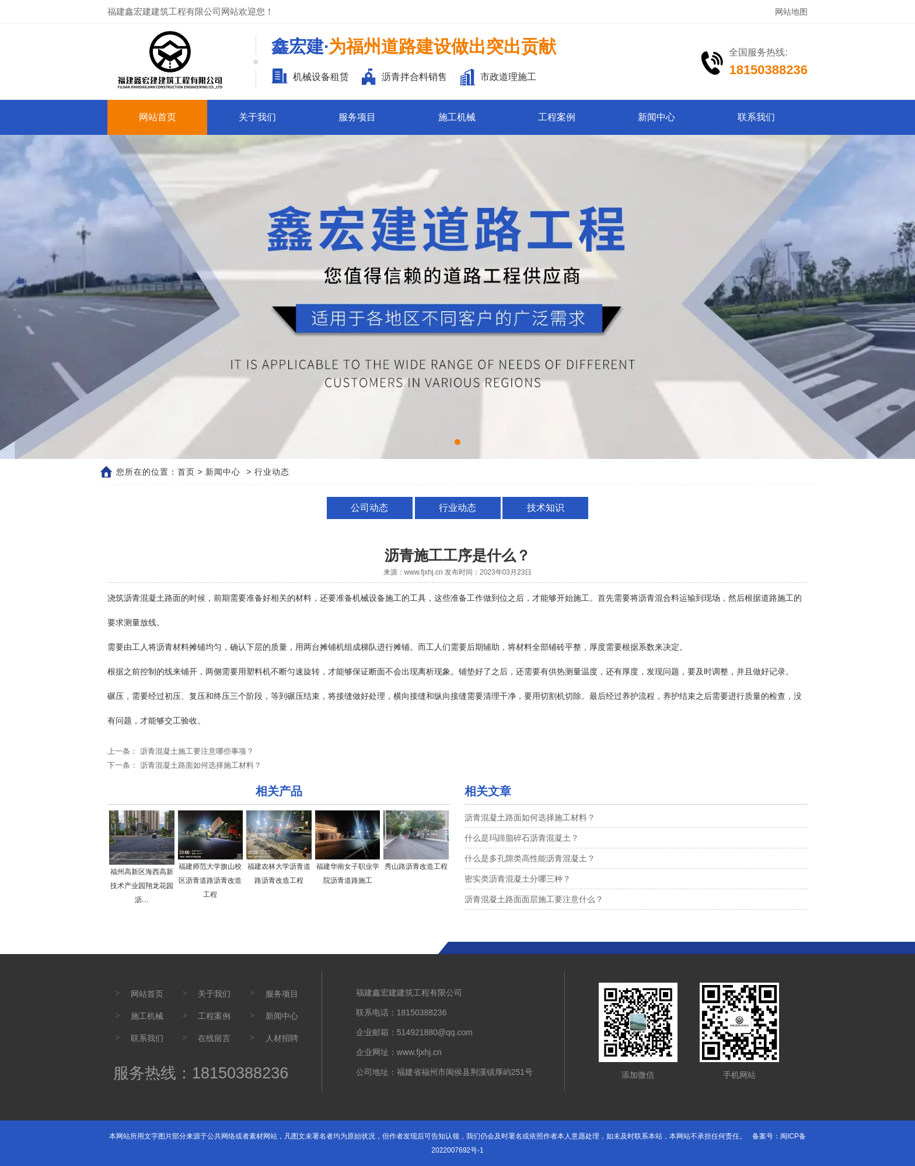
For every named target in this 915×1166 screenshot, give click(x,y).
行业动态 (457, 508)
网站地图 (791, 11)
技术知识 (544, 508)
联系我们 (756, 117)
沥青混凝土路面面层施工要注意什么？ (534, 899)
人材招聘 (282, 1038)
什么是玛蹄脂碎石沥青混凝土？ (522, 838)
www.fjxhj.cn (423, 572)
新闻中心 (656, 117)
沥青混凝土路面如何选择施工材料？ (199, 765)
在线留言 (214, 1038)
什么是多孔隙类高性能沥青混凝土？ (530, 858)
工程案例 (556, 117)
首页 (186, 471)
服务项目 (357, 117)
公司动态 (371, 508)
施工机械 (457, 117)
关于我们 (257, 117)
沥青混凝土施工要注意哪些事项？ (196, 751)
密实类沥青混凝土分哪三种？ (518, 878)
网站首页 (157, 117)
